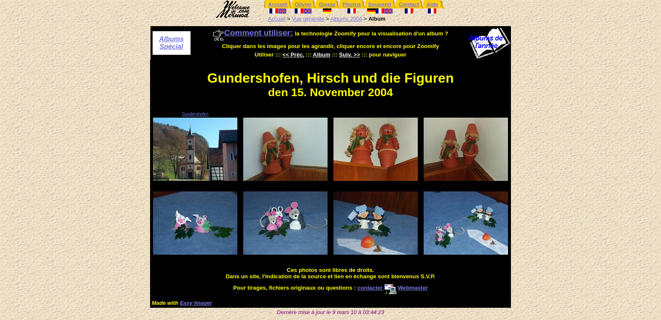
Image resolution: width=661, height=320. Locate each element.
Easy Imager (196, 303)
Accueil (277, 19)
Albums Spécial (171, 42)
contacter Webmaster (392, 288)
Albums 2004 (346, 19)
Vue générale (308, 19)
